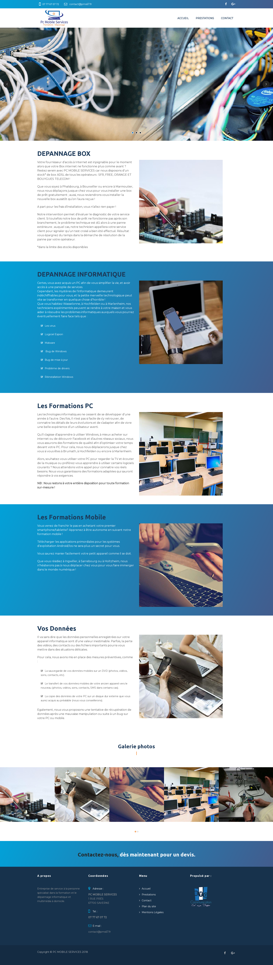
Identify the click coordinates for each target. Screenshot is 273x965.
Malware (50, 342)
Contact (227, 18)
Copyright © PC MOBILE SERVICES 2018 (62, 952)
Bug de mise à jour (56, 359)
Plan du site (149, 906)
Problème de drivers (57, 368)
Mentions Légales (152, 912)
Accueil (183, 18)
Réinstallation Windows (59, 376)
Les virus (50, 325)
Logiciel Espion (54, 334)
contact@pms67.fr (80, 4)
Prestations (205, 18)
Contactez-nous (97, 855)
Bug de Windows (56, 351)
